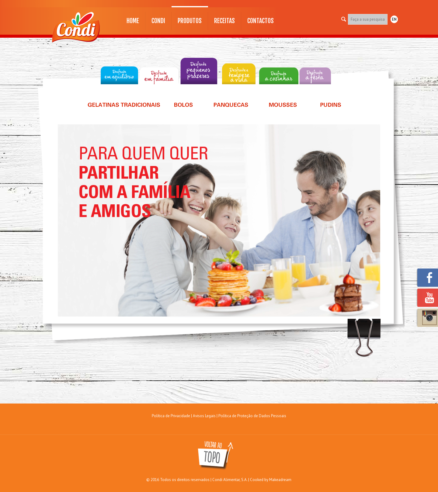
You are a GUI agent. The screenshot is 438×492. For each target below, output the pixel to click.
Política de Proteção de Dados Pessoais (252, 415)
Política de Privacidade (171, 415)
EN (394, 19)
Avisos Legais (204, 415)
